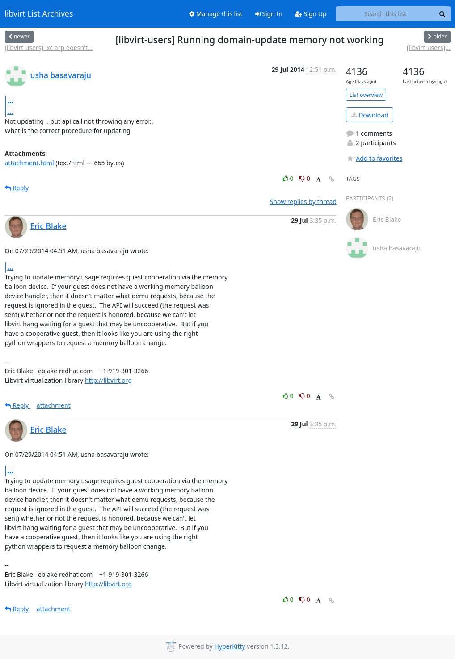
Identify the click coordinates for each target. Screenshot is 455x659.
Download (369, 115)
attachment (54, 405)
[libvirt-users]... (429, 47)
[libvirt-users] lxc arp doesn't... (49, 47)
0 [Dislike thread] (304, 178)
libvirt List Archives (39, 13)
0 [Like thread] (289, 178)
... (11, 100)
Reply (17, 188)
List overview (366, 95)
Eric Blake (48, 226)
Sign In (268, 13)
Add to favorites (374, 158)
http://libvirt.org (108, 380)
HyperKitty (229, 646)
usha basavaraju (60, 75)
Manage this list (216, 13)
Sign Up (311, 13)
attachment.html (29, 162)
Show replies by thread (303, 201)
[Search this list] (385, 13)
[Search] (442, 13)
